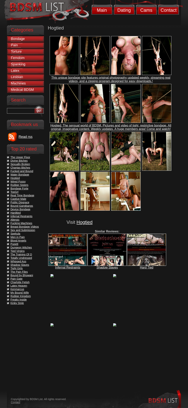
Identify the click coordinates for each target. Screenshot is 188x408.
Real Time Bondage (22, 195)
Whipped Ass (18, 261)
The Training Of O (21, 254)
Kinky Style (17, 303)
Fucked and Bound (21, 171)
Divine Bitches (19, 160)
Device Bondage (20, 209)
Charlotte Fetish (20, 282)
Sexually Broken (20, 164)
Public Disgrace (19, 202)
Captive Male (18, 198)
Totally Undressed (21, 257)
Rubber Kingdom (20, 296)
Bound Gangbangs (21, 205)
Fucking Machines (21, 223)
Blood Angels (18, 240)
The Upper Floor (20, 157)
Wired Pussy (18, 181)
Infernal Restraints (67, 267)
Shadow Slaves (107, 267)
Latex (15, 71)
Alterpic (15, 219)
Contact (169, 10)
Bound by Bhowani (21, 275)
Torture (16, 51)
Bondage (18, 39)
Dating (124, 10)
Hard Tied (146, 267)
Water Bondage (19, 174)
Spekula (15, 233)
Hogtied (85, 222)
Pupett (14, 244)
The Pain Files (19, 271)
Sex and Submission (22, 230)
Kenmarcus (17, 289)
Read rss (25, 137)
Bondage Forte (19, 188)
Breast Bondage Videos (24, 226)
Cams (146, 10)
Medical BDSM (22, 90)
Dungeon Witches (21, 247)
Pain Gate (16, 278)
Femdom (18, 58)
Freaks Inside (18, 299)
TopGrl (14, 191)
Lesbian (17, 77)
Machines (18, 83)
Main (102, 10)
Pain (14, 45)
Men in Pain (17, 237)
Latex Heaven (18, 285)
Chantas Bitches (20, 167)
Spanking (18, 64)
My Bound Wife (19, 292)
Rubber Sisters (19, 185)
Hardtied (15, 212)
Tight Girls (16, 268)
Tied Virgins (17, 251)
